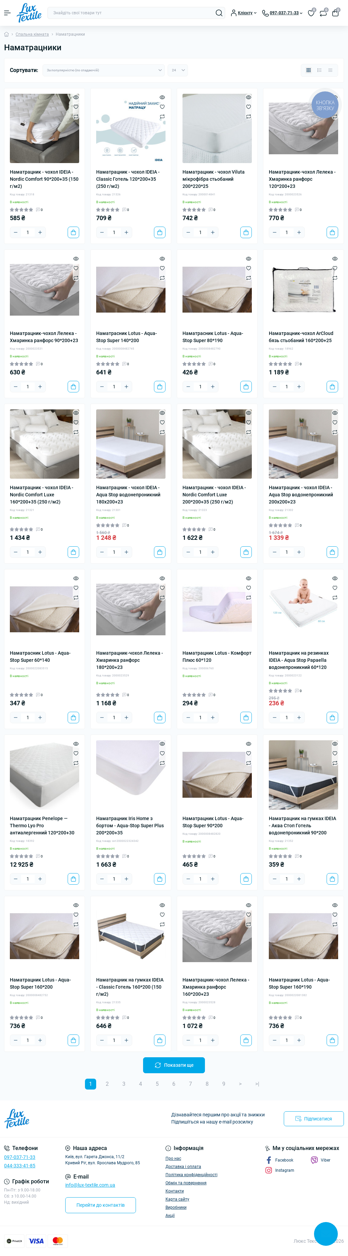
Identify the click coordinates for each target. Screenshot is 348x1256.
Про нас (173, 1158)
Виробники (176, 1207)
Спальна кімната (32, 34)
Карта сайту (177, 1199)
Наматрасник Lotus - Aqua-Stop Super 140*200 (126, 337)
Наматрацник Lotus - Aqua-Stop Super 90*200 (213, 822)
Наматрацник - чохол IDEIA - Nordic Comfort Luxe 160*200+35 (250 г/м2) (41, 495)
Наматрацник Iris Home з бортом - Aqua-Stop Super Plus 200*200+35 (130, 825)
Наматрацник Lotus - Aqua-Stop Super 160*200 (40, 983)
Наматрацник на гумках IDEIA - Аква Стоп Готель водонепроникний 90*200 (302, 825)
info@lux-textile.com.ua (90, 1185)
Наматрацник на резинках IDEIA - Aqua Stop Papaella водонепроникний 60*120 (299, 660)
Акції (170, 1215)
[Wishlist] (76, 106)
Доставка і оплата (183, 1166)
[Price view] (330, 70)
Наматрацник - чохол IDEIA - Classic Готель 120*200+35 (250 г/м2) (128, 179)
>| (257, 1084)
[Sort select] (103, 70)
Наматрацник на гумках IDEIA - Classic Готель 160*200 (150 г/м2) (129, 987)
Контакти (175, 1191)
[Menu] (7, 13)
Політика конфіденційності (192, 1174)
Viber (320, 1160)
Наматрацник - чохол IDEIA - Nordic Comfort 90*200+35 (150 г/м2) (44, 179)
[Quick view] (76, 97)
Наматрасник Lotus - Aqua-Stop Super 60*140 (40, 656)
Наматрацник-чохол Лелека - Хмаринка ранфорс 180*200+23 (129, 660)
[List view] (319, 70)
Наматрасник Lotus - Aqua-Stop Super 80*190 (212, 337)
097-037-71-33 (19, 1157)
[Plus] (40, 232)
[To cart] (73, 232)
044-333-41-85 (19, 1165)
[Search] (219, 13)
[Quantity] (28, 232)
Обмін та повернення (186, 1183)
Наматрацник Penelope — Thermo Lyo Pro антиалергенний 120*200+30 (42, 825)
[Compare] (76, 116)
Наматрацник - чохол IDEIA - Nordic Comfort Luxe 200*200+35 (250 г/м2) (214, 495)
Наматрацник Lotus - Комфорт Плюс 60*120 (216, 656)
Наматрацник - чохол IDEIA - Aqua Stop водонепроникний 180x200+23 (128, 495)
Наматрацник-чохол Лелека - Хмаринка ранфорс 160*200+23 (215, 987)
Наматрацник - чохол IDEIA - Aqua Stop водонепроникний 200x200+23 (301, 495)
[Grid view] (308, 70)
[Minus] (15, 232)
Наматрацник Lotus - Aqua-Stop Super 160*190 (299, 983)
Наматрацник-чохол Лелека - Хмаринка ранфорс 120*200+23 (302, 179)
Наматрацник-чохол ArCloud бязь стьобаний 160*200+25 (301, 337)
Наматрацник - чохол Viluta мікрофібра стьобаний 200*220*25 (213, 179)
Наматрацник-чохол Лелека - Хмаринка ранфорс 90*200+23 (44, 337)
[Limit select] (178, 70)
